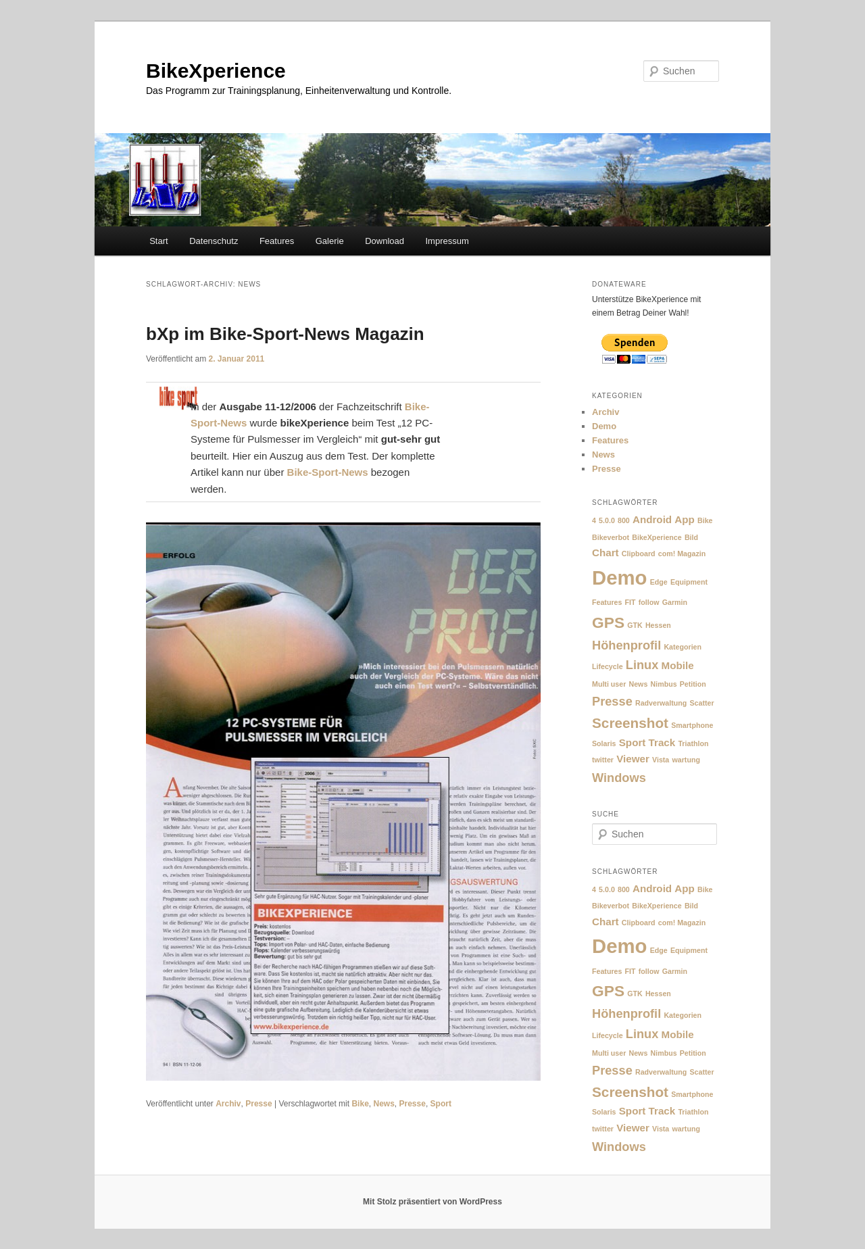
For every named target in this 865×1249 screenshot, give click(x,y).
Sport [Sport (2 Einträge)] (632, 742)
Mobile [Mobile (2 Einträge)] (678, 665)
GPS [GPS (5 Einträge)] (608, 622)
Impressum (446, 241)
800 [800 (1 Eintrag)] (624, 520)
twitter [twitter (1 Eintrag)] (603, 760)
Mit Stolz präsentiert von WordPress (432, 1201)
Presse (258, 1103)
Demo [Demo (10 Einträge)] (619, 577)
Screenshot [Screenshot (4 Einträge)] (630, 723)
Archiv (228, 1103)
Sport (440, 1103)
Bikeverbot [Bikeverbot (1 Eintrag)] (610, 537)
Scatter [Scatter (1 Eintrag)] (702, 703)
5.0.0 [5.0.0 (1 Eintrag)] (607, 520)
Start (158, 241)
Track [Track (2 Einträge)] (662, 742)
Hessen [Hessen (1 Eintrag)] (658, 625)
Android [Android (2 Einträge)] (652, 519)
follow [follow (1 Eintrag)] (649, 602)
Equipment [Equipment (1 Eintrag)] (689, 582)
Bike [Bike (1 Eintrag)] (705, 520)
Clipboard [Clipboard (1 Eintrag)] (639, 553)
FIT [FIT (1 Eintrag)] (630, 602)
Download (384, 241)
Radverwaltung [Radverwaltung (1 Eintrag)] (661, 703)
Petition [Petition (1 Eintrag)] (693, 684)
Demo (604, 426)
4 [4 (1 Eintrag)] (594, 520)
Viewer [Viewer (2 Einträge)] (632, 758)
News (383, 1103)
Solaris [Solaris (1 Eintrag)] (604, 743)
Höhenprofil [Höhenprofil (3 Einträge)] (626, 645)
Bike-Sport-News (327, 472)
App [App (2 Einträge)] (684, 519)
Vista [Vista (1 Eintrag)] (660, 760)
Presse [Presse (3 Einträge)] (612, 701)
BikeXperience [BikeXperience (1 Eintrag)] (656, 537)
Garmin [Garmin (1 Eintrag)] (674, 602)
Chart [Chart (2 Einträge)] (605, 552)
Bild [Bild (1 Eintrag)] (691, 537)
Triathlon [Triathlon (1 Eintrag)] (693, 743)
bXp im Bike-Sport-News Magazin (285, 334)
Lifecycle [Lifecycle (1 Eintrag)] (607, 666)
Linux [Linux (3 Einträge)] (642, 665)
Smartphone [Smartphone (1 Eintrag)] (692, 725)
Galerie (330, 241)
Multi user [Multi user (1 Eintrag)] (609, 684)
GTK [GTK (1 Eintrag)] (635, 625)
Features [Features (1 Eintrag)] (607, 602)
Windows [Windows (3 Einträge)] (619, 777)
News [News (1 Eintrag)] (638, 684)
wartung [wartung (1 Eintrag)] (685, 760)
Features (277, 241)
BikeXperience (216, 70)
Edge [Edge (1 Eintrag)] (659, 582)
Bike (359, 1103)
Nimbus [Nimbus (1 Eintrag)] (664, 684)
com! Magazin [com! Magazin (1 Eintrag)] (682, 553)
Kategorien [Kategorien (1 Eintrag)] (682, 647)
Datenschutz (213, 241)
